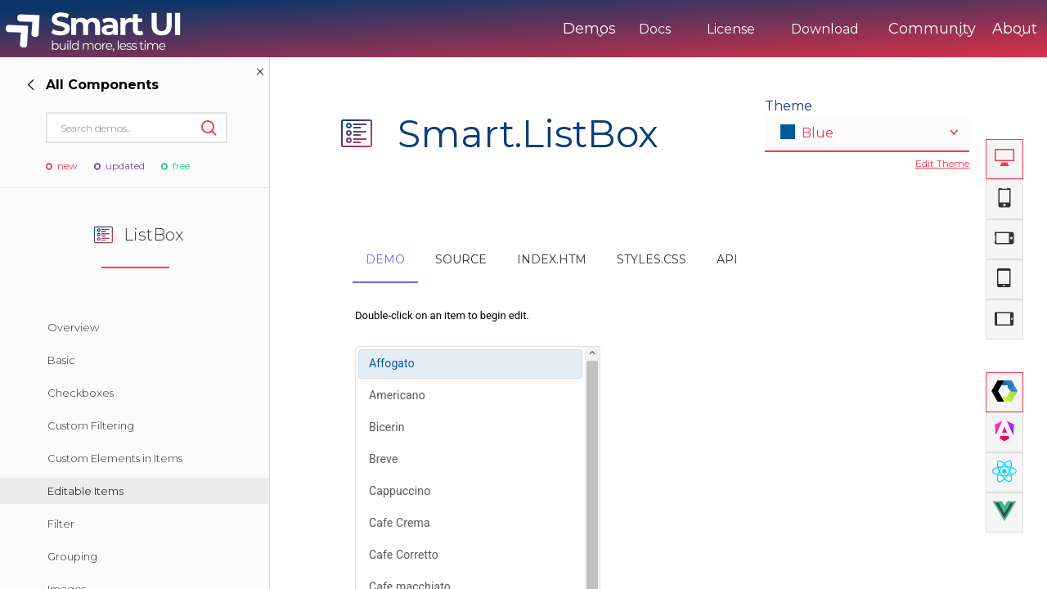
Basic (61, 359)
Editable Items (85, 490)
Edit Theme (942, 163)
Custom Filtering (90, 425)
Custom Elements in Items (114, 458)
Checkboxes (80, 392)
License (663, 29)
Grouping (72, 556)
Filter (60, 523)
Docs (587, 29)
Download (757, 29)
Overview (73, 327)
